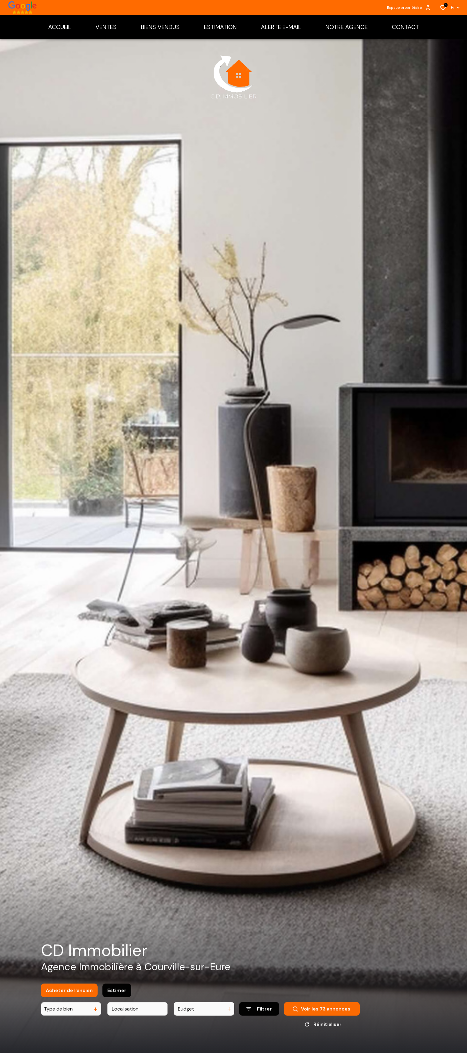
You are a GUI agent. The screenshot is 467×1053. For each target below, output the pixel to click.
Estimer (116, 995)
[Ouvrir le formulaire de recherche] (259, 1013)
